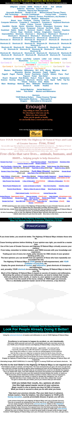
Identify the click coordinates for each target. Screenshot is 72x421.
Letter (44, 59)
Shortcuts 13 (54, 38)
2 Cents (22, 7)
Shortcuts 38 (61, 49)
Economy (58, 26)
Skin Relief (43, 76)
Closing (36, 20)
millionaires (41, 265)
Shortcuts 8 (46, 36)
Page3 (12, 74)
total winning (62, 408)
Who (28, 84)
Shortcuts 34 (13, 49)
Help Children (5, 176)
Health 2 (40, 30)
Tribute (24, 82)
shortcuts (22, 269)
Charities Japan (64, 186)
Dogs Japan (62, 198)
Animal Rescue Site (50, 193)
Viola (40, 82)
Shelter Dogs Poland (48, 198)
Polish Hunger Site (53, 166)
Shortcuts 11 (30, 38)
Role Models (24, 78)
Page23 (5, 74)
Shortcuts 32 (55, 47)
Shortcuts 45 (66, 53)
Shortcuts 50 (55, 55)
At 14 (45, 7)
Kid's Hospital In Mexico (48, 178)
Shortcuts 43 (42, 53)
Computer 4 (46, 22)
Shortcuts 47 (18, 55)
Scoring (12, 80)
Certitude (28, 20)
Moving (28, 72)
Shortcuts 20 (36, 41)
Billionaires (44, 18)
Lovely (64, 59)
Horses (13, 32)
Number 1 (63, 16)
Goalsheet (5, 30)
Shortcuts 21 (5, 43)
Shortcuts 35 (25, 49)
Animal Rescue (5, 196)
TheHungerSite (7, 168)
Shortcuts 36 (37, 49)
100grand (13, 7)
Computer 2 (24, 22)
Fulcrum (40, 28)
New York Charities (50, 186)
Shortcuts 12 (42, 38)
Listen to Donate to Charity (32, 186)
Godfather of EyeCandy (34, 263)
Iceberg (37, 32)
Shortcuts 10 (18, 38)
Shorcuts (21, 80)
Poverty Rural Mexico (14, 189)
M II (37, 70)
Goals (57, 28)
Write (57, 84)
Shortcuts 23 (29, 43)
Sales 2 (55, 78)
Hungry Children (41, 163)
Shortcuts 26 (66, 43)
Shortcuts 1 (30, 34)
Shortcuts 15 (17, 40)
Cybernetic (47, 24)
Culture (30, 24)
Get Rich (49, 28)
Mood (64, 70)
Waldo (46, 82)
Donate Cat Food (7, 201)
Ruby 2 (33, 78)
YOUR (32, 261)
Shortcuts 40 (5, 53)
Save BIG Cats (20, 201)
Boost (13, 20)
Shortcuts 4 (64, 34)
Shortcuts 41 (17, 53)
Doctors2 (31, 30)
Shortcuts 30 (31, 47)
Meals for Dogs (34, 198)
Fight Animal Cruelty (22, 193)
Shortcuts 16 (29, 40)
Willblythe (36, 84)
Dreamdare (48, 26)
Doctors (38, 26)
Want (3, 84)
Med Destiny (17, 70)
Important (57, 32)
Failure (15, 28)
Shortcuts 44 (54, 53)
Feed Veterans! (53, 162)
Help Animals (53, 196)
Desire (21, 26)
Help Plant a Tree (33, 173)
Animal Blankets (7, 198)
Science (4, 80)
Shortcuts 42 (29, 53)
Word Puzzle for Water (55, 189)
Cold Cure (46, 20)
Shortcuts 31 (43, 47)
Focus (22, 28)
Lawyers (36, 59)
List (49, 59)
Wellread (20, 84)
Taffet (59, 80)
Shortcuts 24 (42, 43)
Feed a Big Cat (42, 201)
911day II (37, 7)
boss (20, 20)
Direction (29, 26)
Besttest (34, 18)
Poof (67, 74)
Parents (20, 74)
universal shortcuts (16, 335)
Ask (52, 7)
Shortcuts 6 (24, 36)
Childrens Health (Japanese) (47, 176)
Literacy (56, 59)
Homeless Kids (65, 162)
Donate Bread (66, 171)
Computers (56, 20)
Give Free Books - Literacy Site (11, 166)
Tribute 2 (32, 82)
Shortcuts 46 (6, 55)
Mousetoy (19, 72)
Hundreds (28, 32)
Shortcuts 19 (66, 40)
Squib (52, 80)
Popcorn (26, 76)
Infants (18, 59)
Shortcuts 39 (35, 51)
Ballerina (20, 9)
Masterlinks (23, 61)
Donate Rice (26, 176)
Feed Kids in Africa (38, 168)
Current (38, 24)
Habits (13, 30)
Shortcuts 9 (57, 36)
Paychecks (36, 74)
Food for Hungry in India (25, 163)
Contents (56, 30)
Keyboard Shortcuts (61, 22)
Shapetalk (59, 404)
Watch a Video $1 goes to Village (34, 189)
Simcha (39, 80)
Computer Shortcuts (9, 22)
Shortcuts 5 (12, 36)
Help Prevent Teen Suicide (11, 181)
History (53, 74)
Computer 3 (35, 22)
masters (29, 265)
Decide (14, 26)
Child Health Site (32, 178)
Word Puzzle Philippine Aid (12, 186)
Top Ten (66, 80)
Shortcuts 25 (54, 43)
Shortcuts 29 (19, 47)
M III (42, 70)
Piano (60, 74)
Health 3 (21, 30)
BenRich (26, 18)
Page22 (53, 72)
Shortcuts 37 (49, 49)
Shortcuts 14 (5, 40)
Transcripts (66, 55)
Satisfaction (64, 78)
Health (47, 30)
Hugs (20, 32)
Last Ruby (27, 59)
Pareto (27, 74)
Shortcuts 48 (31, 55)
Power (34, 76)
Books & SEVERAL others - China (34, 166)
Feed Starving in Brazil (38, 162)
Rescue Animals (31, 196)
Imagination (47, 32)
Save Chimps (54, 201)
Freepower (31, 28)
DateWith (6, 26)
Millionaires (29, 70)
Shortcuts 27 (36, 45)
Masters (7, 70)
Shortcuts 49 (43, 55)
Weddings (11, 84)
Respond (13, 78)
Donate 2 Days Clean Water (10, 171)
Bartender (30, 9)
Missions (56, 70)
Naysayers (37, 72)
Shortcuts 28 (6, 47)
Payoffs (46, 74)
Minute (48, 70)
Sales (48, 78)
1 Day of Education (29, 181)
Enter (66, 26)
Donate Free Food (6, 162)
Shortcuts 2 (41, 34)
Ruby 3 (41, 78)
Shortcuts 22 (17, 43)
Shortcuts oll (8, 59)
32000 (29, 7)
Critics (22, 24)
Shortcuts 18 (54, 40)
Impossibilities (8, 34)
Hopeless (66, 30)
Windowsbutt (47, 84)
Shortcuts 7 (35, 36)
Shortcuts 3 (53, 34)
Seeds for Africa (60, 168)
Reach (5, 78)
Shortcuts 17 (42, 40)
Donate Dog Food (21, 198)
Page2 (45, 72)
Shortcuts (19, 34)
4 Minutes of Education (55, 181)
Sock (46, 80)
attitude (59, 7)
